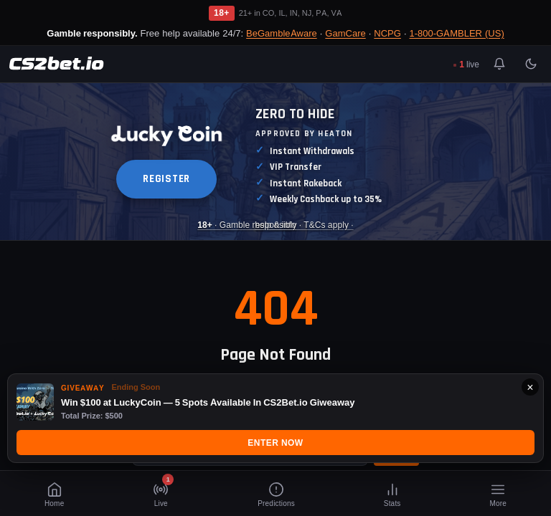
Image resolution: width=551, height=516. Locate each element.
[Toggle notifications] (499, 63)
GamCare (345, 33)
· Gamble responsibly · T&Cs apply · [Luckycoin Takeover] (275, 224)
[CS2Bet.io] (56, 64)
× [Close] (530, 387)
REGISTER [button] (166, 179)
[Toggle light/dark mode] (530, 63)
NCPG (387, 33)
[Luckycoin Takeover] (275, 161)
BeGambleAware (281, 33)
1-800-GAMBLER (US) (457, 33)
